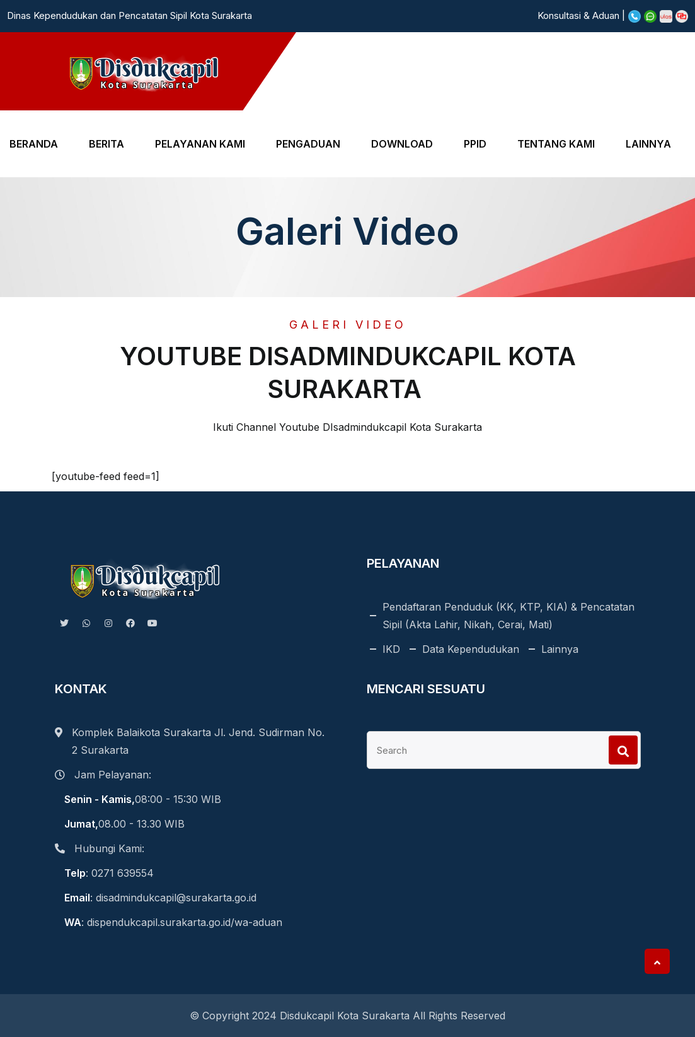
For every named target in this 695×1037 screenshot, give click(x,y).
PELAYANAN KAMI (200, 144)
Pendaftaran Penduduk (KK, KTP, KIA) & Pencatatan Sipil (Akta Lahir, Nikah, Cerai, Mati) (508, 616)
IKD (391, 649)
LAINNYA (648, 144)
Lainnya (559, 649)
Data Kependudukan (470, 649)
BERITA (106, 144)
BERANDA (33, 144)
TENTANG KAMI (556, 144)
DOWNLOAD (402, 144)
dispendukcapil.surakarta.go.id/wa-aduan (184, 922)
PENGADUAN (308, 144)
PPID (475, 144)
